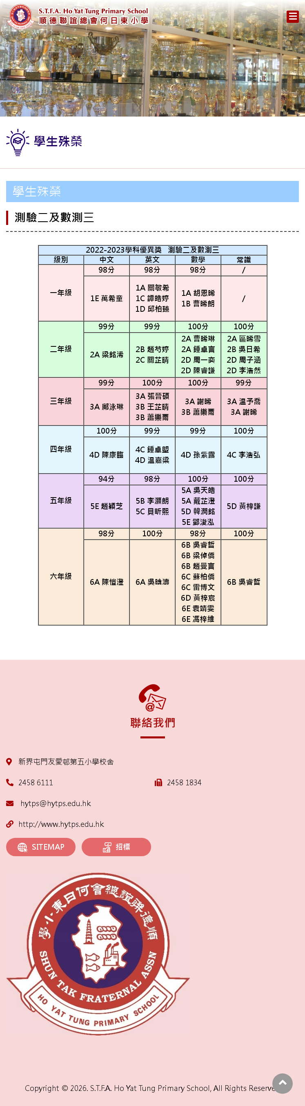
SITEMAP (41, 847)
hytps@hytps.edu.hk (48, 803)
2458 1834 (184, 782)
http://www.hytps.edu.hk (55, 824)
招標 (116, 847)
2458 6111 (35, 782)
